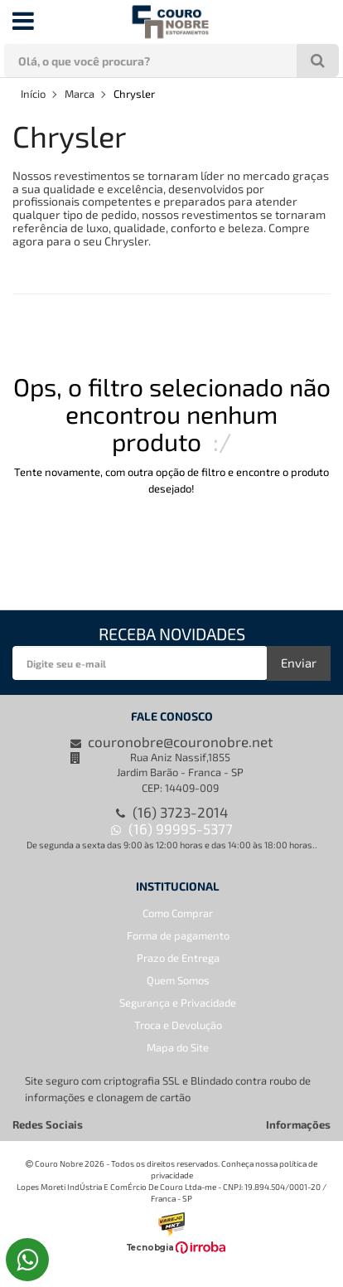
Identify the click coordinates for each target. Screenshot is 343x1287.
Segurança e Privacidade (177, 1002)
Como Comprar (178, 913)
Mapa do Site (178, 1047)
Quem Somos (178, 980)
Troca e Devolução (178, 1025)
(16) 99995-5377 (172, 828)
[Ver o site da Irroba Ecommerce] (171, 1250)
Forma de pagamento (178, 935)
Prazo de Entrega (178, 957)
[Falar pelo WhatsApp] (27, 1259)
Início (33, 93)
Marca (79, 93)
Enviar (298, 662)
